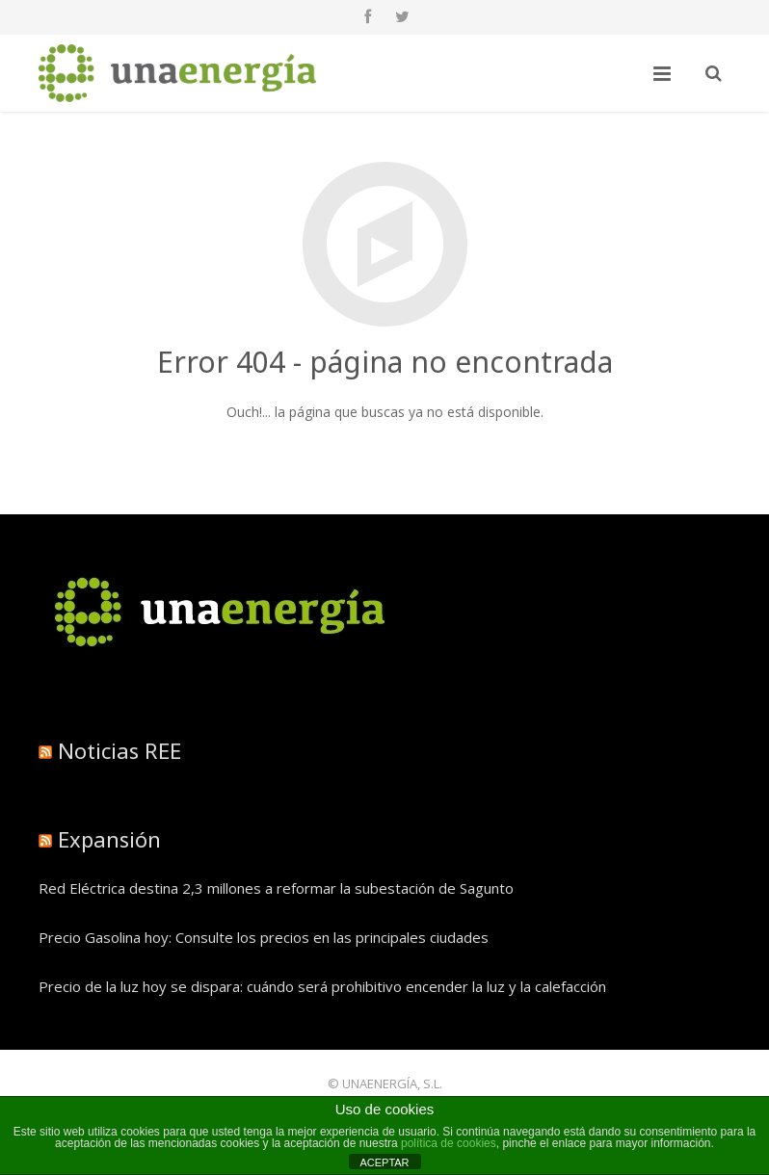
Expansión (109, 838)
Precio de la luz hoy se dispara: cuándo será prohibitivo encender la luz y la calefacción (322, 986)
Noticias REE (119, 750)
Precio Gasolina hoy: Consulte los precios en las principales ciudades (264, 937)
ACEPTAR (384, 1162)
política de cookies (448, 1143)
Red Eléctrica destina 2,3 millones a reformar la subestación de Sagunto (276, 888)
